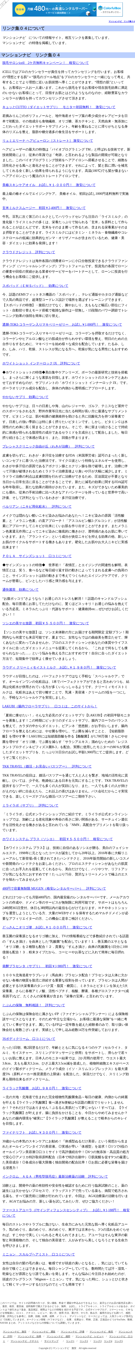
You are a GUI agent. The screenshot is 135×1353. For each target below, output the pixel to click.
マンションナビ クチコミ (25, 1341)
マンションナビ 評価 (72, 1331)
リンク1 (70, 1341)
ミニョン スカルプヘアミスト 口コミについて (38, 1254)
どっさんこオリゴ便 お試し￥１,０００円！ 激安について (47, 927)
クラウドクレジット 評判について (28, 252)
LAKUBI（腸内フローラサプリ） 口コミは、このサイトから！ (49, 706)
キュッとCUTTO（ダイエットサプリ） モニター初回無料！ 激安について (58, 107)
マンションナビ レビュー (89, 1336)
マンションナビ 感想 (58, 1336)
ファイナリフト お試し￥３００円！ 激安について (42, 1132)
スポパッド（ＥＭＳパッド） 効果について (35, 286)
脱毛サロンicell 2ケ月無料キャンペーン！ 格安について (45, 63)
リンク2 (84, 1341)
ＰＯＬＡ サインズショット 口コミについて (37, 556)
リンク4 (108, 1341)
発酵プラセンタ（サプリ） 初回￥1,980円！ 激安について (47, 966)
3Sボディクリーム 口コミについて (28, 1039)
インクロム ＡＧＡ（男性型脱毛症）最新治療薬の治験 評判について (55, 1176)
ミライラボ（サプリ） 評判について (30, 805)
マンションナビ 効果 (29, 1336)
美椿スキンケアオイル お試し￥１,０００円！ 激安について (49, 185)
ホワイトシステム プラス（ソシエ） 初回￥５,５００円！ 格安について (57, 839)
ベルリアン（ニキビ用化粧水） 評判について (37, 506)
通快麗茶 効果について (20, 589)
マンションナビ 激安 (14, 1331)
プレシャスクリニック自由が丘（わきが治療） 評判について (48, 446)
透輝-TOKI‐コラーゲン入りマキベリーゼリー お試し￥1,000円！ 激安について (62, 324)
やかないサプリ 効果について (25, 397)
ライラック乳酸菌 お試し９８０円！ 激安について (42, 1088)
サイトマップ (51, 1341)
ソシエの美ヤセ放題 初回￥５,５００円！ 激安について (45, 623)
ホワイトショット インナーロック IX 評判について (41, 363)
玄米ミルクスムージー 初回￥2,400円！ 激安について (44, 208)
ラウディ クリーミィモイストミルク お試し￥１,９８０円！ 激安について (59, 667)
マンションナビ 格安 (101, 1331)
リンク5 (119, 1341)
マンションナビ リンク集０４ (122, 21)
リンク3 (97, 1341)
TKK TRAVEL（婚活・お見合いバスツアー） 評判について (47, 766)
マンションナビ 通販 (43, 1331)
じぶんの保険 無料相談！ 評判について (33, 1005)
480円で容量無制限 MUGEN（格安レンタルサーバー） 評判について (54, 888)
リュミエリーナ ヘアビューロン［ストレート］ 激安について (47, 140)
